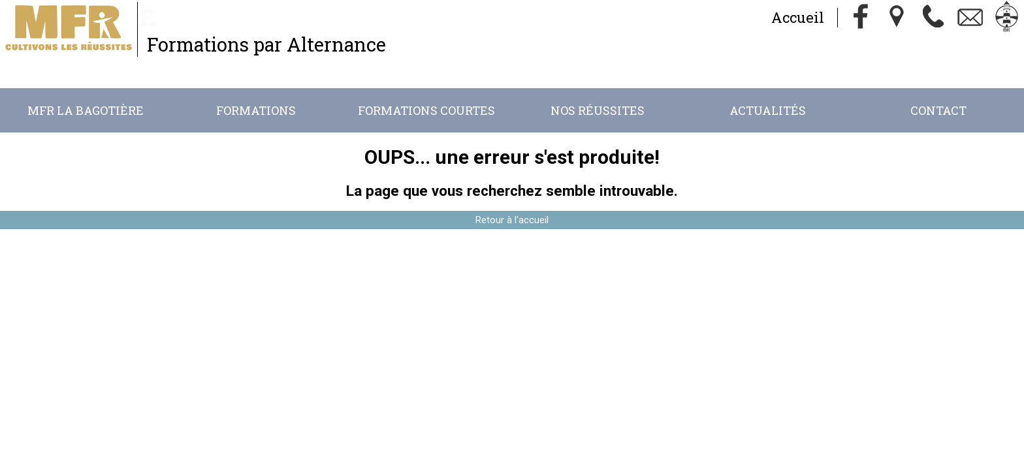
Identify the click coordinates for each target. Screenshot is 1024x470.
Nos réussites (598, 110)
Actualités (767, 110)
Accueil (797, 17)
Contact (938, 110)
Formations (256, 110)
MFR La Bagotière (85, 110)
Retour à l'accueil (512, 220)
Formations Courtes (426, 110)
